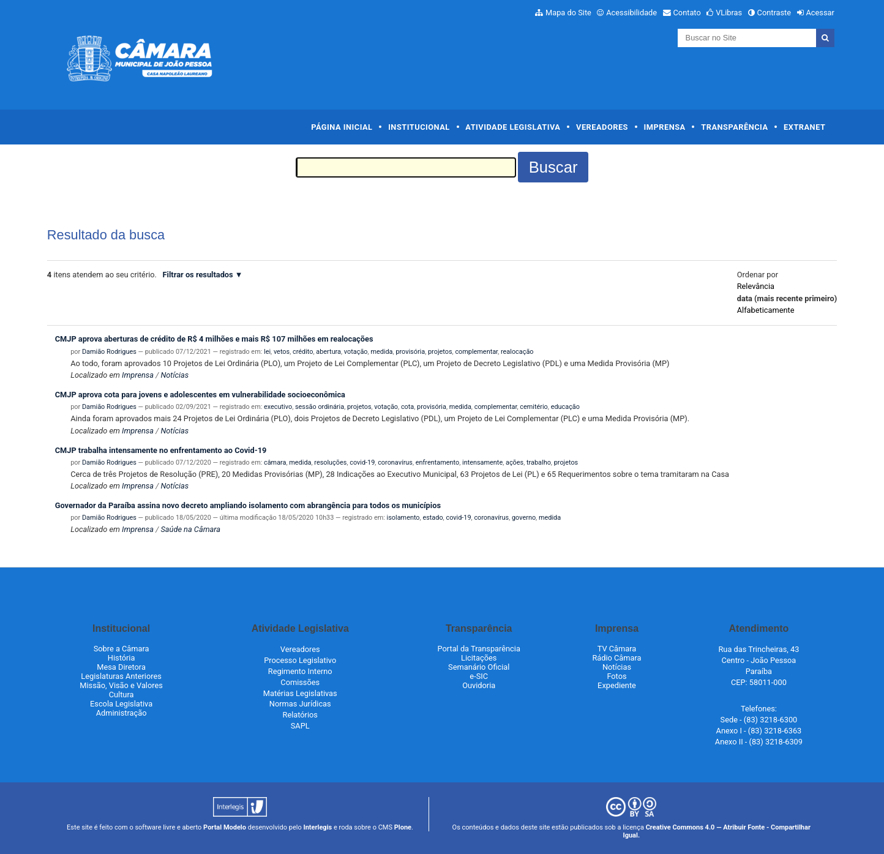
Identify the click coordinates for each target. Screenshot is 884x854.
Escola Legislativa (121, 703)
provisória (410, 352)
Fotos (616, 676)
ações (514, 462)
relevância (755, 286)
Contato (687, 12)
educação (565, 407)
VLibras (729, 12)
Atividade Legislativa (512, 127)
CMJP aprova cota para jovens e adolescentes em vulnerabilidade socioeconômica (200, 394)
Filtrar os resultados (198, 274)
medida (381, 352)
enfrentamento (437, 462)
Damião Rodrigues (109, 352)
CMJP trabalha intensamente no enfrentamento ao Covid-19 (161, 450)
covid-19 (362, 462)
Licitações (478, 657)
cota (407, 407)
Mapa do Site (568, 12)
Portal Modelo (224, 827)
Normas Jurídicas (300, 703)
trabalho (538, 462)
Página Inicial (341, 127)
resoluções (330, 462)
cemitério (534, 407)
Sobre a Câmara (121, 648)
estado (432, 518)
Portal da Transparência (479, 648)
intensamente (482, 462)
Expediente (616, 685)
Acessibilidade (631, 12)
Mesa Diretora (121, 667)
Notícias (174, 375)
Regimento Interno (300, 671)
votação (356, 352)
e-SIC (479, 676)
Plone (402, 827)
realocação (517, 352)
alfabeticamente (766, 310)
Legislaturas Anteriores (121, 676)
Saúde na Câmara (190, 529)
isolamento (403, 518)
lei (267, 352)
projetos (440, 352)
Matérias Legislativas (300, 693)
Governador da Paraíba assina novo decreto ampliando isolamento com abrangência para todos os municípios (248, 505)
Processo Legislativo (300, 660)
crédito (303, 352)
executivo (278, 407)
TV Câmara (617, 648)
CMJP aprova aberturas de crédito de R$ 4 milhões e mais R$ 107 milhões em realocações (214, 338)
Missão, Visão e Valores (121, 685)
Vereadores (602, 127)
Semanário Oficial (478, 667)
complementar (476, 352)
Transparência (734, 127)
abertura (328, 352)
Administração (121, 712)
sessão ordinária (319, 407)
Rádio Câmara (616, 657)
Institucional (419, 127)
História (121, 657)
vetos (282, 352)
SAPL (300, 725)
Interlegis (317, 827)
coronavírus (395, 462)
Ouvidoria (478, 685)
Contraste (774, 12)
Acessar (820, 12)
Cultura (121, 694)
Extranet (804, 127)
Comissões (300, 682)
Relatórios (300, 714)
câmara (275, 462)
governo (524, 518)
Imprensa (665, 127)
